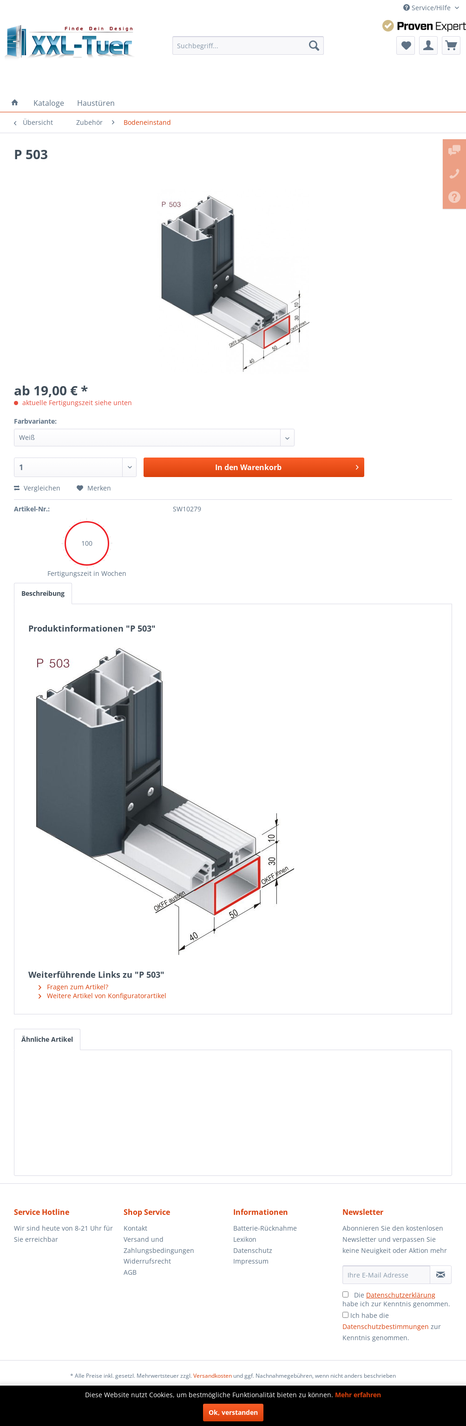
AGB (130, 1272)
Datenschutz (252, 1250)
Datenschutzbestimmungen (385, 1326)
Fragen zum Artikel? (73, 986)
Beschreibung (43, 593)
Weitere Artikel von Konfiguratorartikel (102, 995)
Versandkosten (212, 1376)
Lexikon (244, 1239)
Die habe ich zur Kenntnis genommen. (396, 1299)
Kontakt (135, 1228)
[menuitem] (248, 45)
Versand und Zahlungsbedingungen (159, 1245)
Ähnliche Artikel (47, 1039)
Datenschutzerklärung (400, 1294)
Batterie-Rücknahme (265, 1228)
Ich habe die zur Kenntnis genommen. (391, 1326)
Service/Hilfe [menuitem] (428, 7)
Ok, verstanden (233, 1412)
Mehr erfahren (358, 1394)
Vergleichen (37, 488)
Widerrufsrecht (147, 1261)
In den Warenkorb (287, 466)
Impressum (251, 1261)
